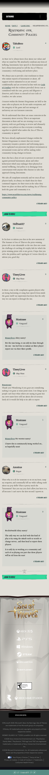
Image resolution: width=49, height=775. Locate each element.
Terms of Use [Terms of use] (34, 757)
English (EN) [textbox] (20, 715)
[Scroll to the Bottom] (34, 772)
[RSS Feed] (3, 26)
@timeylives (10, 338)
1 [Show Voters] (42, 420)
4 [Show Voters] (45, 43)
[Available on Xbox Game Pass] (24, 662)
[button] (22, 16)
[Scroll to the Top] (14, 772)
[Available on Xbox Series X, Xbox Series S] (24, 631)
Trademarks (38, 760)
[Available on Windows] (24, 647)
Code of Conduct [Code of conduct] (25, 760)
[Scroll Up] (18, 772)
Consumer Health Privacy (24, 763)
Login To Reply (9, 214)
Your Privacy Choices (20, 757)
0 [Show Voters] (45, 224)
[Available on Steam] (24, 655)
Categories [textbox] (10, 16)
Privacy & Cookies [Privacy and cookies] (10, 760)
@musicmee (6, 385)
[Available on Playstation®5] (24, 639)
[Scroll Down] (31, 772)
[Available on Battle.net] (24, 670)
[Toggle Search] (43, 16)
